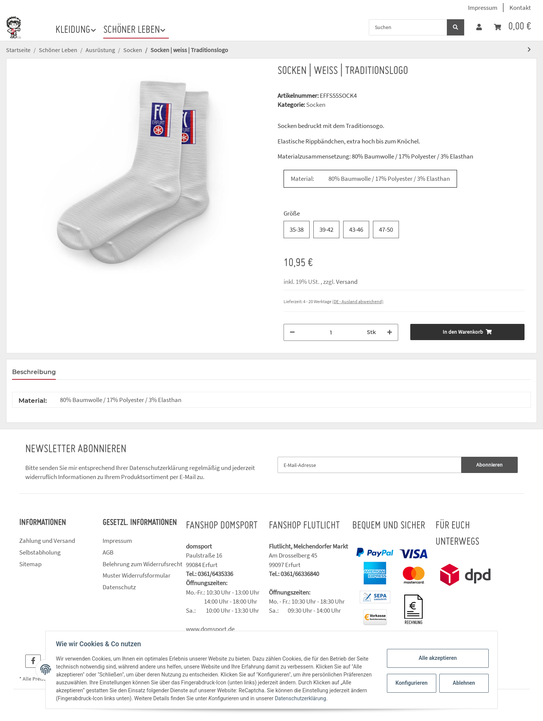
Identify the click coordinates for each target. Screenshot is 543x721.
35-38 (297, 229)
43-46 (356, 229)
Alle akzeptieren (436, 658)
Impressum (482, 7)
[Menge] (331, 332)
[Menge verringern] (292, 332)
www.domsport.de (210, 629)
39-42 (326, 229)
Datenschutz (119, 587)
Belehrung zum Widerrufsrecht (143, 564)
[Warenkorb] (512, 27)
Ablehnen (462, 683)
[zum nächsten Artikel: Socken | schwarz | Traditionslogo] (529, 50)
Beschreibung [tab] (34, 372)
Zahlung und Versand (47, 540)
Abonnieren (489, 464)
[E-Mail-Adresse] (370, 465)
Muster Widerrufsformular (136, 575)
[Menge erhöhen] (389, 332)
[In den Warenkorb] (467, 332)
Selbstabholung (40, 552)
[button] (479, 27)
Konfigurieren (410, 683)
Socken (315, 104)
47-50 (386, 229)
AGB (108, 552)
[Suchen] (408, 27)
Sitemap (30, 564)
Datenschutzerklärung (158, 468)
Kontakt (520, 7)
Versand (346, 281)
